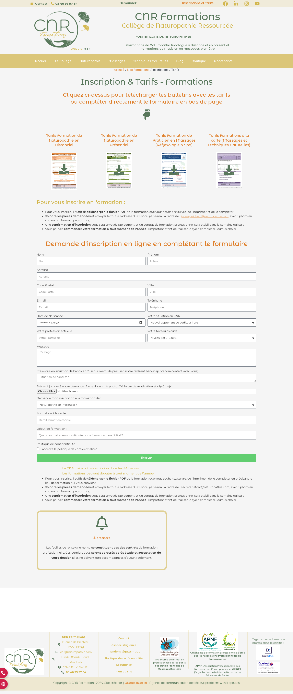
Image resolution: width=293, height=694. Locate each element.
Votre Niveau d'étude (162, 332)
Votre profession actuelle (54, 332)
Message (43, 348)
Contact (123, 641)
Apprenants (223, 61)
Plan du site (124, 675)
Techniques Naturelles (150, 61)
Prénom (153, 254)
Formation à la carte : (52, 416)
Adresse (42, 270)
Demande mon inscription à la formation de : (69, 401)
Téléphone (155, 302)
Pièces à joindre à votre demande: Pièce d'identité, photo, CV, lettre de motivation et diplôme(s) (105, 389)
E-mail (41, 302)
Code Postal (45, 286)
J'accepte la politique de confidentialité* (68, 452)
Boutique (199, 61)
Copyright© (124, 668)
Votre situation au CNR (164, 317)
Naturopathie (90, 61)
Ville (151, 286)
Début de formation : (52, 432)
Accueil (41, 61)
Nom (40, 254)
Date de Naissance (50, 317)
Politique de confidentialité (56, 447)
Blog (180, 61)
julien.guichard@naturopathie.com (206, 216)
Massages (117, 61)
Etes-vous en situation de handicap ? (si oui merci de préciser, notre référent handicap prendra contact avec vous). (118, 374)
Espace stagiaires (124, 648)
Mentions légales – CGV (123, 655)
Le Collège (63, 61)
